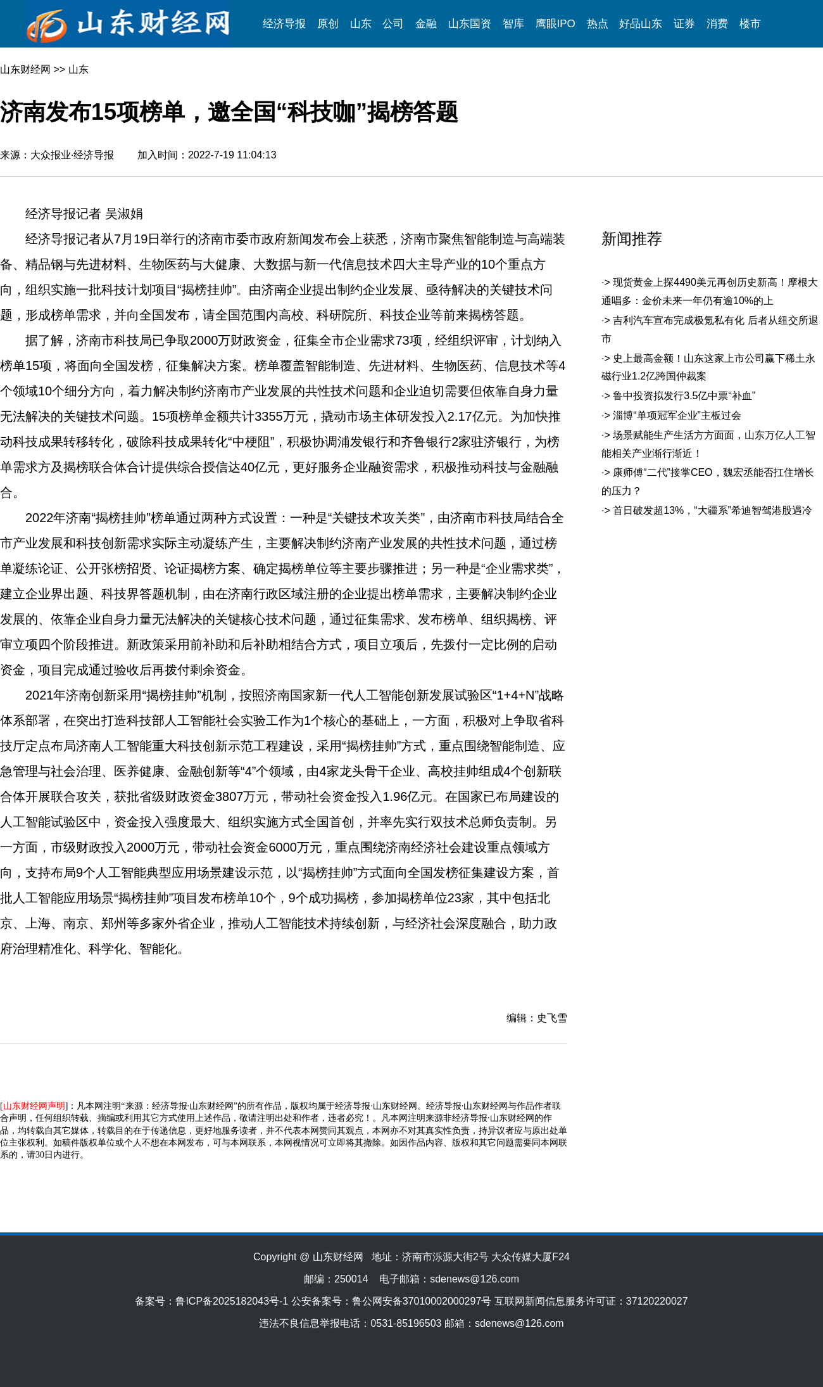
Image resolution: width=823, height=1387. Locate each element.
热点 (597, 24)
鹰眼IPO (555, 24)
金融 (426, 24)
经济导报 (284, 24)
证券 (684, 24)
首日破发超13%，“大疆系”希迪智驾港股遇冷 (712, 510)
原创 (328, 24)
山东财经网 (25, 69)
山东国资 (469, 24)
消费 (717, 24)
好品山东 (640, 24)
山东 (361, 24)
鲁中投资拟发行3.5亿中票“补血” (684, 395)
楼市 (750, 24)
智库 (513, 24)
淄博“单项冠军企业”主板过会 (677, 415)
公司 (393, 24)
